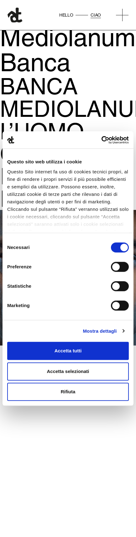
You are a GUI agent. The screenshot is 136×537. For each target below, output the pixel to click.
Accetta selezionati (68, 371)
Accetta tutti (68, 350)
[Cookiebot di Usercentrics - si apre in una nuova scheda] (101, 140)
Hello (66, 14)
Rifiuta (68, 391)
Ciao (96, 14)
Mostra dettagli (100, 331)
